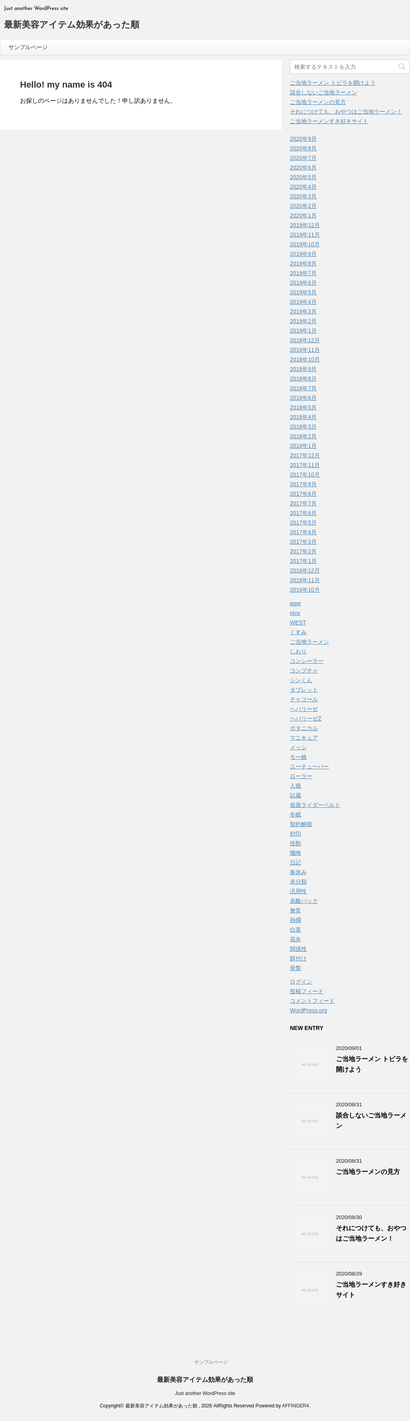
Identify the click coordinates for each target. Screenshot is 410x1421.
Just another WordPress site (205, 1393)
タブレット (304, 690)
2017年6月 (303, 513)
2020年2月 (303, 206)
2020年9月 (303, 139)
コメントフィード (312, 1001)
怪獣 (295, 843)
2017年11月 (305, 465)
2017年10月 (305, 474)
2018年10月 (305, 359)
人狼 (295, 785)
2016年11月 (305, 580)
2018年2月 (303, 436)
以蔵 (295, 795)
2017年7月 (303, 503)
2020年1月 (303, 215)
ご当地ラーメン (309, 642)
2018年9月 (303, 369)
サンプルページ (28, 47)
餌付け (298, 958)
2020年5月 (303, 177)
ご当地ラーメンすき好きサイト (329, 121)
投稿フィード (307, 991)
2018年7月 (303, 388)
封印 (295, 833)
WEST (298, 622)
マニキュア (304, 737)
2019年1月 (303, 330)
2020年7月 (303, 158)
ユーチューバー (309, 766)
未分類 (298, 881)
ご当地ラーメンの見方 (318, 102)
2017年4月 (303, 532)
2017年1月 (303, 561)
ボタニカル (304, 728)
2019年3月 (303, 311)
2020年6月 (303, 167)
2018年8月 (303, 378)
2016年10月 (305, 590)
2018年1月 (303, 446)
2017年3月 (303, 542)
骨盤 (295, 968)
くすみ (298, 632)
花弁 (295, 939)
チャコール (304, 699)
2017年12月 (305, 455)
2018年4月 (303, 417)
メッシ (298, 747)
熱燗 (295, 920)
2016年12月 (305, 570)
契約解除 (301, 824)
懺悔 (295, 853)
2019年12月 (305, 225)
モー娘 (298, 757)
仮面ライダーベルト (315, 805)
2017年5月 (303, 522)
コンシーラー (307, 661)
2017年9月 (303, 484)
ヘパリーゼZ (306, 718)
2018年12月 (305, 340)
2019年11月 (305, 235)
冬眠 (295, 814)
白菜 (295, 929)
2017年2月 (303, 551)
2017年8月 (303, 494)
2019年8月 (303, 263)
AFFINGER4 (295, 1406)
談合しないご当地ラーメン (323, 92)
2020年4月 (303, 187)
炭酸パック (304, 901)
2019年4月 (303, 302)
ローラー (301, 776)
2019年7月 (303, 273)
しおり (298, 651)
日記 (295, 862)
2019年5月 (303, 292)
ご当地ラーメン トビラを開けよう (333, 83)
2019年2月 (303, 321)
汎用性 (298, 891)
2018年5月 (303, 407)
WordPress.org (308, 1010)
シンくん (301, 680)
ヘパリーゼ (304, 709)
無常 (295, 910)
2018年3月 (303, 426)
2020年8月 (303, 148)
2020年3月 (303, 196)
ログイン (301, 981)
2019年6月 (303, 282)
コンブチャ (304, 670)
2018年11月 (305, 350)
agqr (295, 603)
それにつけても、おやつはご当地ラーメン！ (346, 111)
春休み (298, 872)
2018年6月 (303, 398)
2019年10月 (305, 244)
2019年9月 (303, 254)
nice (295, 613)
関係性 (298, 949)
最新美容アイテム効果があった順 (71, 25)
